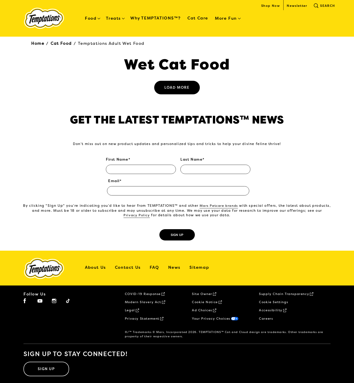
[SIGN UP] (46, 369)
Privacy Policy (136, 215)
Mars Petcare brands (219, 206)
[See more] (177, 87)
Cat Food (61, 43)
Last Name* (192, 159)
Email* (115, 181)
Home (37, 43)
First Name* (118, 159)
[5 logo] (47, 268)
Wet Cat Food (177, 64)
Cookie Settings (273, 302)
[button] (341, 371)
